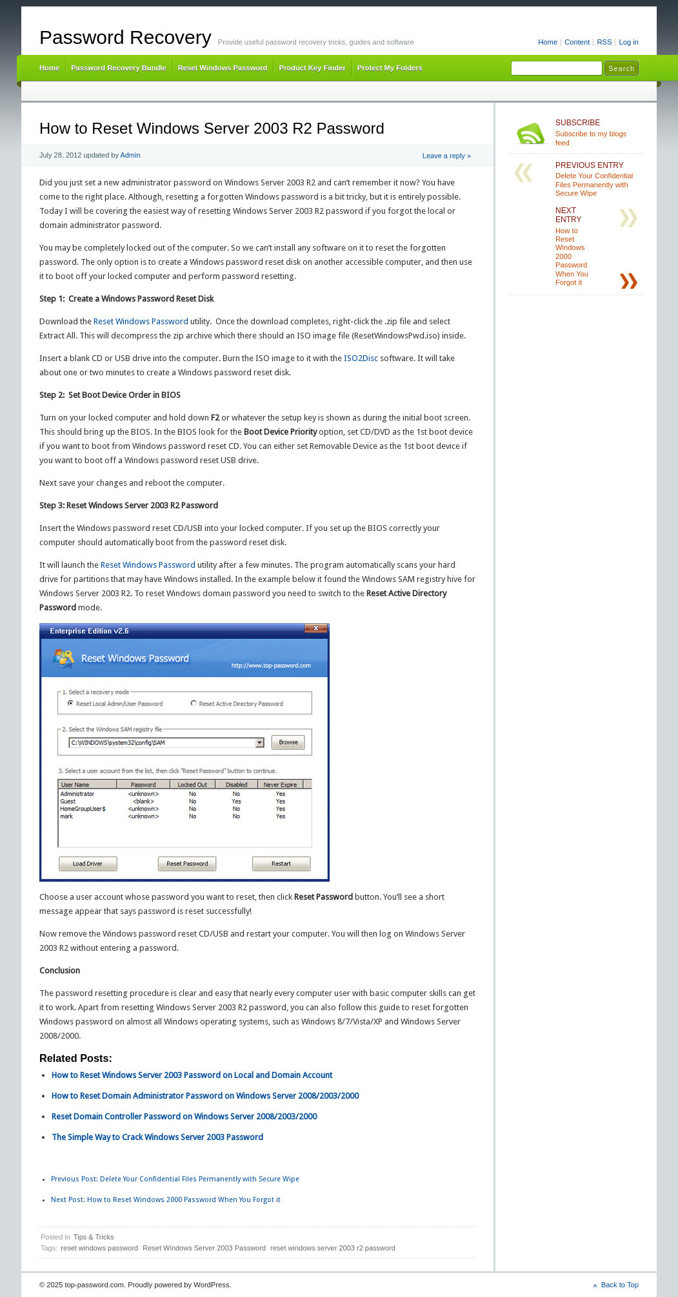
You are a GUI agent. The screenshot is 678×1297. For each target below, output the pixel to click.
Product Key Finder (312, 68)
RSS (604, 42)
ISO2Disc (361, 358)
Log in (629, 42)
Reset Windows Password (223, 68)
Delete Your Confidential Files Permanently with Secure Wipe (175, 1179)
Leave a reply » (447, 156)
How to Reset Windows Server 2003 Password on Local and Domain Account (192, 1075)
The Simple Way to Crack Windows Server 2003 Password (157, 1137)
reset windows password (99, 1248)
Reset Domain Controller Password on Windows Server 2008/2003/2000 (184, 1116)
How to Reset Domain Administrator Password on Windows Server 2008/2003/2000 (205, 1096)
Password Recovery (125, 37)
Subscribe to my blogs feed (597, 132)
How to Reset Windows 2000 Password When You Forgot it (166, 1200)
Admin (130, 155)
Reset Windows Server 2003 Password (204, 1248)
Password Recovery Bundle (118, 68)
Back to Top (620, 1285)
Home (547, 42)
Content (577, 42)
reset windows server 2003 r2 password (332, 1248)
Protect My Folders (390, 68)
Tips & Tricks (94, 1237)
